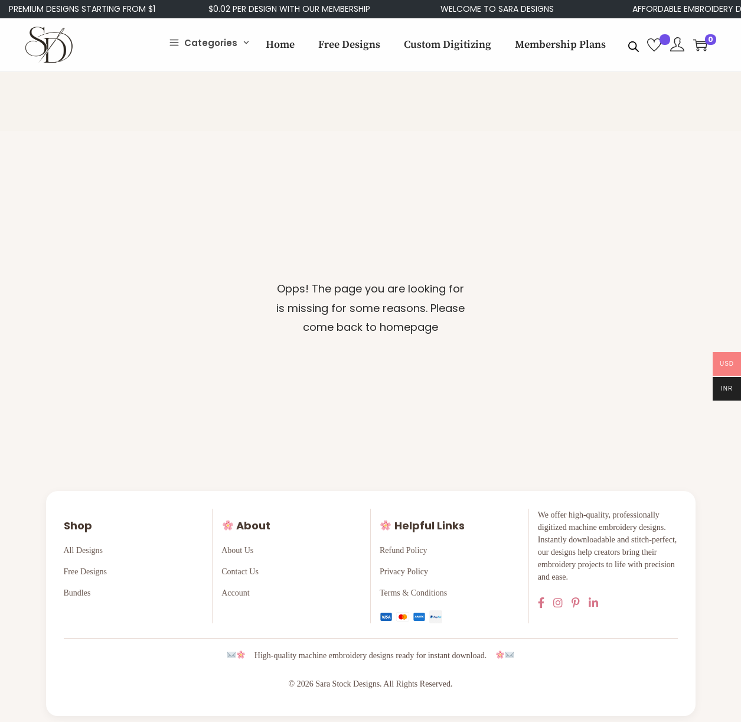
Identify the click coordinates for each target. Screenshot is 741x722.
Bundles (77, 592)
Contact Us (240, 571)
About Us (237, 550)
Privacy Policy (404, 571)
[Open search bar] (633, 44)
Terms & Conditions (413, 592)
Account (235, 592)
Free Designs (85, 571)
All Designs (83, 550)
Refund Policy (403, 550)
